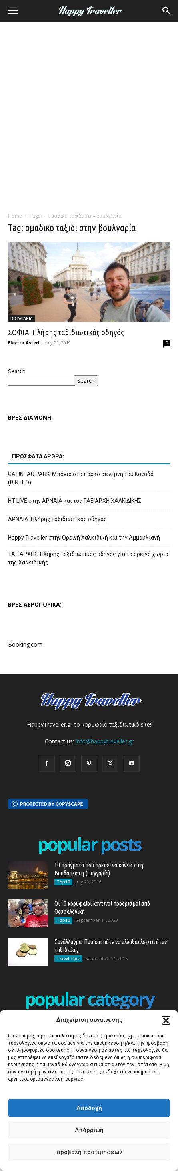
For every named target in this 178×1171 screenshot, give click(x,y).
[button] (166, 1020)
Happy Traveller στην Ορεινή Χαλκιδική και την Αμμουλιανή (84, 537)
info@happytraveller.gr (105, 741)
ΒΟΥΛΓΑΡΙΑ (21, 318)
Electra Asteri (24, 343)
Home (15, 215)
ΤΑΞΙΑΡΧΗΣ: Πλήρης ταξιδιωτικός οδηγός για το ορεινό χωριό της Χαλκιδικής (88, 558)
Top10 (63, 882)
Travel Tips (68, 958)
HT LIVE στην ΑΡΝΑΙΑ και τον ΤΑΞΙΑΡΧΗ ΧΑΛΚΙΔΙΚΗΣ (74, 501)
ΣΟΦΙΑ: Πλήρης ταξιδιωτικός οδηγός (66, 332)
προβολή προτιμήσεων (89, 1152)
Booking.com (25, 644)
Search (17, 371)
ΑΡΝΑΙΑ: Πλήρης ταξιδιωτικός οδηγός (57, 519)
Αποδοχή (89, 1108)
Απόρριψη (89, 1130)
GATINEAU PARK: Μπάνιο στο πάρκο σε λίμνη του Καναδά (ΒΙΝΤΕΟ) (81, 478)
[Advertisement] (89, 115)
